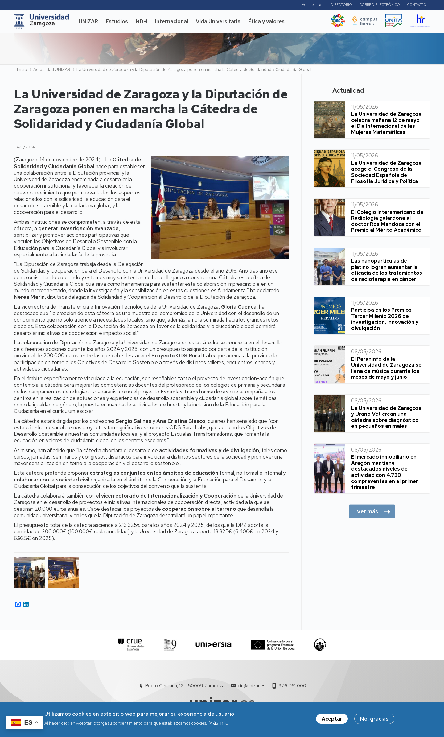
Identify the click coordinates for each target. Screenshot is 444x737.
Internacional (171, 21)
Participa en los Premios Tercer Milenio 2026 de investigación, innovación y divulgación (384, 318)
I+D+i (141, 21)
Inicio (22, 69)
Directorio (341, 4)
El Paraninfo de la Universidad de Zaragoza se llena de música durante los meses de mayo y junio (386, 368)
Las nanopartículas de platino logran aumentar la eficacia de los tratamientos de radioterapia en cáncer (386, 269)
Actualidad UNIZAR (51, 69)
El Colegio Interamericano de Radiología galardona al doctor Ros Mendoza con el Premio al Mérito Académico (387, 221)
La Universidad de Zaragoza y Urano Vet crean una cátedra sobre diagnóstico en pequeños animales (386, 417)
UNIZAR (88, 21)
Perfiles (308, 4)
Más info (218, 723)
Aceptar (332, 720)
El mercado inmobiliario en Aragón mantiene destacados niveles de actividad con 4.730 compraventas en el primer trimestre (384, 471)
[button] (29, 572)
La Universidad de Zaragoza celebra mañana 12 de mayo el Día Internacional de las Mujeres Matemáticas (386, 122)
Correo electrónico (380, 4)
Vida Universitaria (218, 21)
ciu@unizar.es (251, 686)
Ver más (367, 511)
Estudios (117, 21)
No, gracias (374, 720)
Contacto (416, 4)
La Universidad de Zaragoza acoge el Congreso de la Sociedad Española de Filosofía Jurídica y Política (386, 172)
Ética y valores (266, 21)
